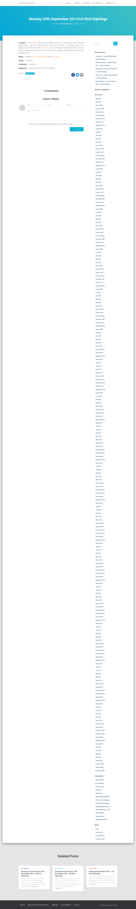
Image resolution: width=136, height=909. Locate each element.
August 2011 (99, 663)
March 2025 (99, 145)
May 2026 (98, 98)
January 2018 (99, 409)
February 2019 (100, 376)
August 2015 (99, 503)
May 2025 (98, 138)
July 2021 (98, 292)
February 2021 (100, 309)
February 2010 (100, 723)
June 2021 (98, 296)
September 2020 (100, 326)
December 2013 (100, 570)
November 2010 (100, 693)
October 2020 (99, 322)
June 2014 (98, 550)
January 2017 (99, 446)
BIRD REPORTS (100, 780)
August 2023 (99, 209)
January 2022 (99, 272)
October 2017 (99, 416)
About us (69, 3)
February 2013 (100, 603)
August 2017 (99, 423)
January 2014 (99, 566)
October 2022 (99, 242)
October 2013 (99, 576)
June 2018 (98, 396)
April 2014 (98, 556)
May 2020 (98, 339)
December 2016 (100, 449)
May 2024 (98, 179)
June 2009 (98, 750)
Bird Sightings (30, 73)
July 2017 (98, 426)
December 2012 (100, 610)
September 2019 (100, 356)
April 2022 (98, 262)
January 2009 (99, 767)
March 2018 (99, 406)
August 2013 (99, 583)
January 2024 (99, 192)
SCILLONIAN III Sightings (102, 803)
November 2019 (100, 349)
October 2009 (99, 737)
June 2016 (98, 469)
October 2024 (99, 162)
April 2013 (98, 596)
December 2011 (100, 650)
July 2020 (98, 332)
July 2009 (98, 747)
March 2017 (99, 439)
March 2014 (99, 560)
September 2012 (100, 620)
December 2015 (100, 489)
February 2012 (100, 643)
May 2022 (98, 259)
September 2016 (100, 459)
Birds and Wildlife (97, 3)
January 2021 (99, 312)
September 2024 (100, 165)
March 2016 (99, 479)
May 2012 (98, 633)
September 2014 (100, 540)
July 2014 (98, 546)
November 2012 (100, 613)
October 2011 (99, 657)
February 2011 (100, 683)
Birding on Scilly (111, 3)
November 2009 (100, 733)
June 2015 (98, 510)
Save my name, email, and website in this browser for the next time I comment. (51, 124)
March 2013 (99, 600)
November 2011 (100, 653)
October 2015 (99, 496)
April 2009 (98, 757)
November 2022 (100, 239)
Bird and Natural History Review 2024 (38, 905)
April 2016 (98, 476)
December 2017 (100, 413)
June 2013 (98, 590)
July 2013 (98, 586)
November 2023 (100, 199)
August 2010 (99, 703)
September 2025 (100, 125)
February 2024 (100, 189)
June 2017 (98, 429)
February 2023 (100, 229)
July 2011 (98, 667)
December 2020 (100, 316)
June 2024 (98, 175)
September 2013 (100, 580)
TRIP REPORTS (100, 813)
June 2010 (98, 710)
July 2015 (98, 506)
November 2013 (100, 573)
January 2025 (99, 152)
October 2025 (99, 122)
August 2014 (99, 543)
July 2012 (98, 626)
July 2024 (98, 172)
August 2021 (99, 289)
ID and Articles (100, 786)
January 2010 (99, 727)
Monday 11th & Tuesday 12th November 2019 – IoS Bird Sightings (32, 873)
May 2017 (98, 433)
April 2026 (98, 102)
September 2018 (100, 389)
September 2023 (100, 205)
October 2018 (99, 386)
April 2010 (98, 717)
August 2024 (99, 169)
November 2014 (100, 533)
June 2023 (98, 215)
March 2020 (99, 346)
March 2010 (99, 720)
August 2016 (99, 463)
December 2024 (100, 155)
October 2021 (99, 282)
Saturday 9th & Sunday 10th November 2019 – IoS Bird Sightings (66, 873)
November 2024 (100, 158)
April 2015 (98, 516)
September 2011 (100, 660)
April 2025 (98, 142)
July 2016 (98, 466)
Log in (97, 829)
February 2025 (100, 148)
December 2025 (100, 115)
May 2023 (98, 219)
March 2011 (99, 680)
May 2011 (98, 673)
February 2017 (100, 443)
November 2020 (100, 319)
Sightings (77, 3)
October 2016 (99, 456)
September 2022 (100, 245)
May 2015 (98, 513)
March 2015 (99, 520)
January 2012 (99, 647)
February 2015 (100, 523)
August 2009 (99, 744)
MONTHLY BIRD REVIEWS (102, 796)
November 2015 (100, 493)
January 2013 (99, 606)
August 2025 (99, 128)
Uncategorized (100, 816)
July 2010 (98, 707)
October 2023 (99, 202)
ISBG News (99, 790)
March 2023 (99, 225)
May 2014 (98, 553)
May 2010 (98, 713)
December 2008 (100, 770)
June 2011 (98, 670)
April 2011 (98, 677)
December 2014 (100, 530)
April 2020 (98, 342)
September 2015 (100, 499)
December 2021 (100, 275)
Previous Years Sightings (103, 800)
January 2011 (99, 687)
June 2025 (98, 135)
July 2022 (98, 252)
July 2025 (98, 132)
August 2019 (99, 359)
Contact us (77, 905)
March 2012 (99, 640)
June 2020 (98, 336)
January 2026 (99, 112)
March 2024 (99, 185)
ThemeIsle (114, 905)
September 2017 (100, 419)
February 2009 (100, 764)
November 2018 (100, 382)
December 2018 (100, 379)
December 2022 (100, 235)
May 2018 (98, 399)
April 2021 (98, 302)
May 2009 (98, 754)
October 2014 (99, 536)
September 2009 (100, 740)
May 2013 (98, 593)
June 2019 (98, 366)
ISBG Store (99, 793)
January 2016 (99, 486)
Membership (86, 3)
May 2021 (98, 299)
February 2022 (100, 269)
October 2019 (99, 352)
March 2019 (99, 372)
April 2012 (98, 637)
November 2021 (100, 279)
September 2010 (100, 700)
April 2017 (98, 436)
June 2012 (98, 630)
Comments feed (100, 835)
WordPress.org (100, 839)
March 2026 (99, 105)
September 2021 (100, 286)
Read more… (35, 886)
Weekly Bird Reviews (101, 819)
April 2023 (98, 222)
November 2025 (100, 118)
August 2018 (99, 393)
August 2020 (99, 329)
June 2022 (98, 255)
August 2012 (99, 623)
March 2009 (99, 760)
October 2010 (99, 697)
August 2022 (99, 249)
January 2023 (99, 232)
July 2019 (98, 362)
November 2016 (100, 453)
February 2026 (100, 108)
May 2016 (98, 473)
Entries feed (99, 832)
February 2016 (100, 483)
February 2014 (100, 563)
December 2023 (100, 195)
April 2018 (98, 403)
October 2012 (99, 617)
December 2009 (100, 730)
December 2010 (100, 690)
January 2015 (99, 526)
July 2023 (98, 212)
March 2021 (99, 306)
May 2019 (98, 369)
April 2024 (98, 182)
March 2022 (99, 265)
